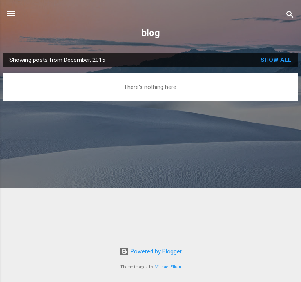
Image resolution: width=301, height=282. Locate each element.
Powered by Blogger (151, 251)
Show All (276, 59)
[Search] (290, 16)
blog (150, 32)
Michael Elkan (167, 266)
